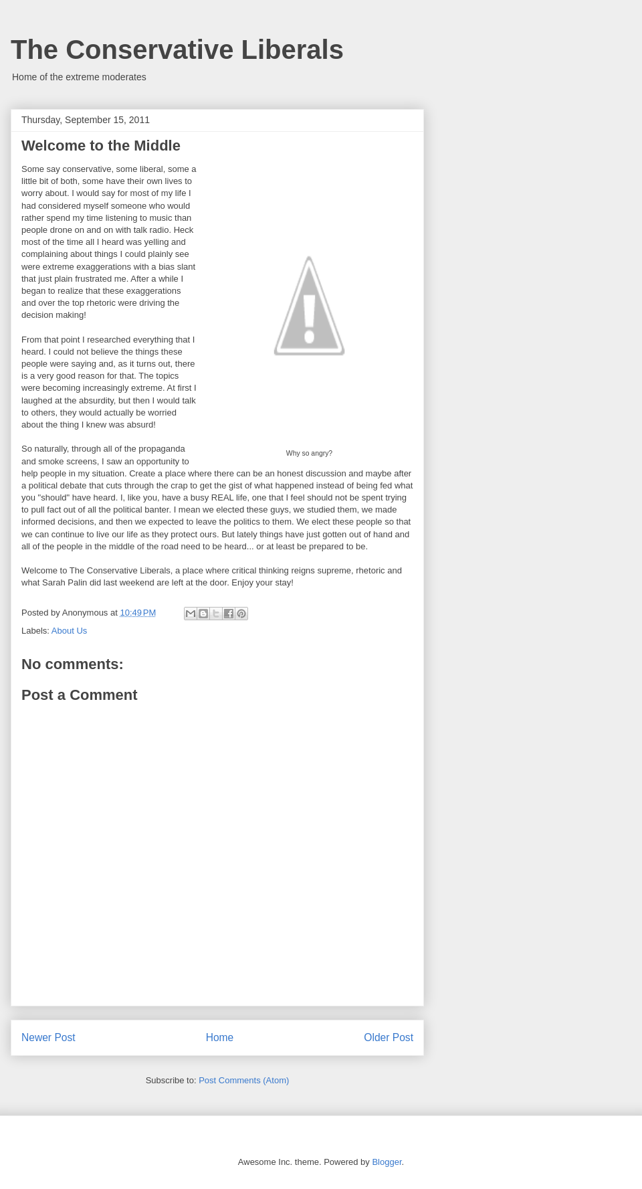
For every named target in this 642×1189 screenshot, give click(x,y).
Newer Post (48, 1037)
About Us (69, 631)
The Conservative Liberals (177, 49)
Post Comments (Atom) (244, 1080)
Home (220, 1037)
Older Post (388, 1037)
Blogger (386, 1162)
